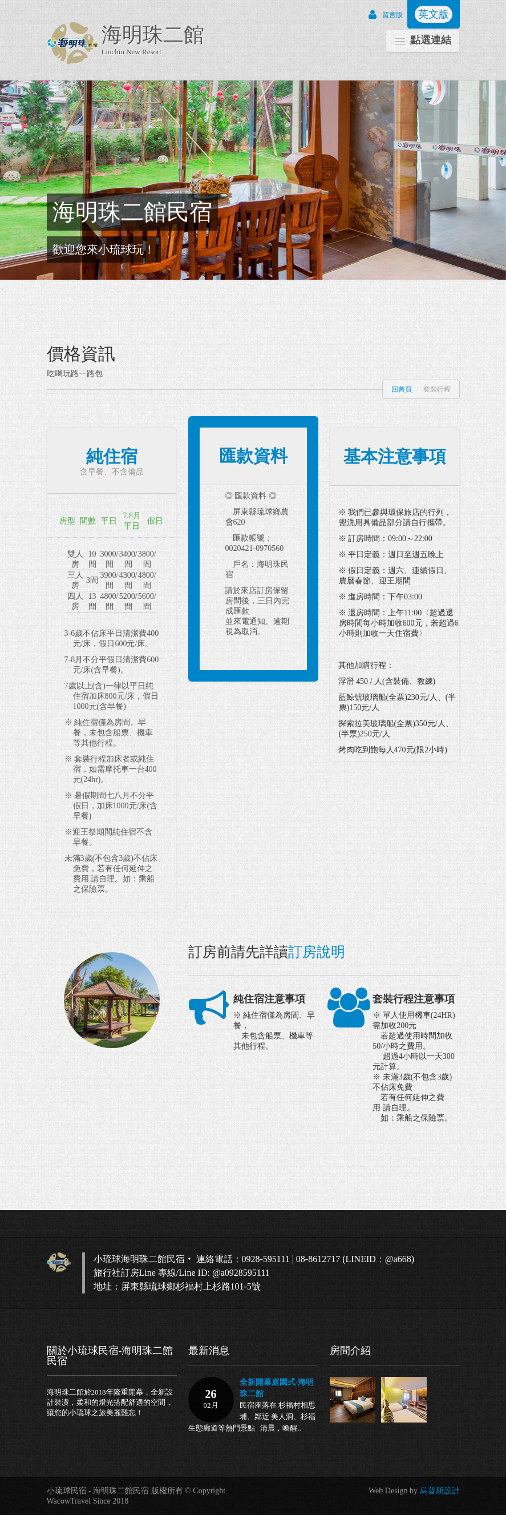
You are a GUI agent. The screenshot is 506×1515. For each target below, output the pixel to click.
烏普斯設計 (440, 1490)
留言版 (383, 15)
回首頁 (401, 389)
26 (211, 1399)
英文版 (433, 14)
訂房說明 (316, 952)
